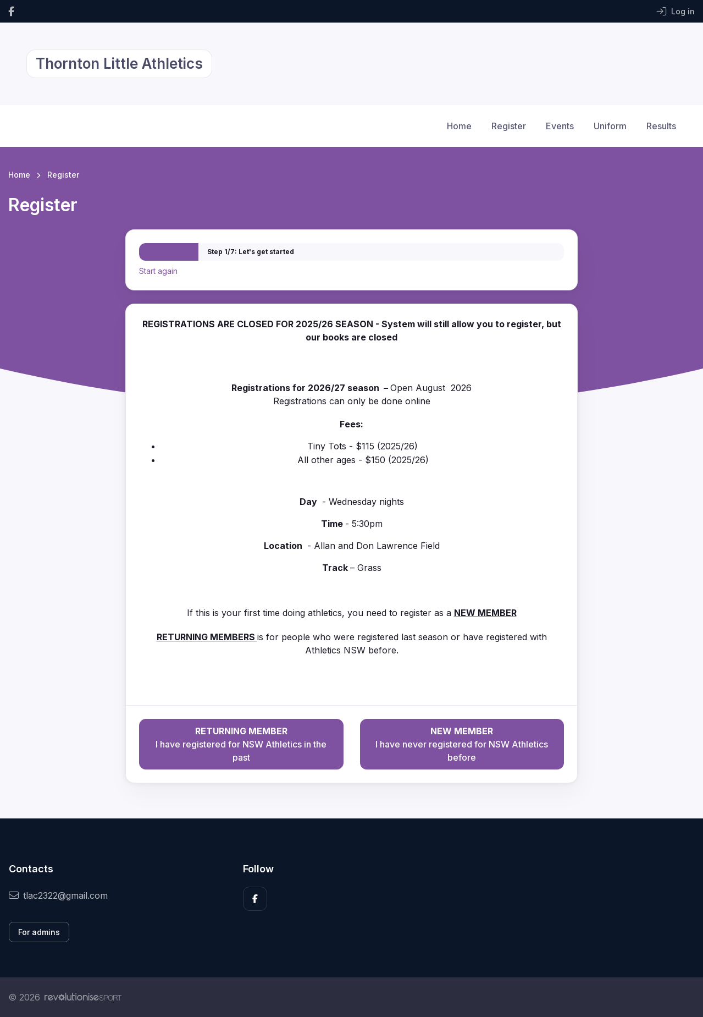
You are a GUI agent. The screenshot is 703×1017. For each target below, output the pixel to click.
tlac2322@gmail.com (58, 895)
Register (508, 125)
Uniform (610, 125)
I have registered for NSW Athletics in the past (241, 743)
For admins (39, 932)
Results (661, 125)
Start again (158, 271)
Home (459, 125)
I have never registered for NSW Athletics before (462, 743)
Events (560, 125)
